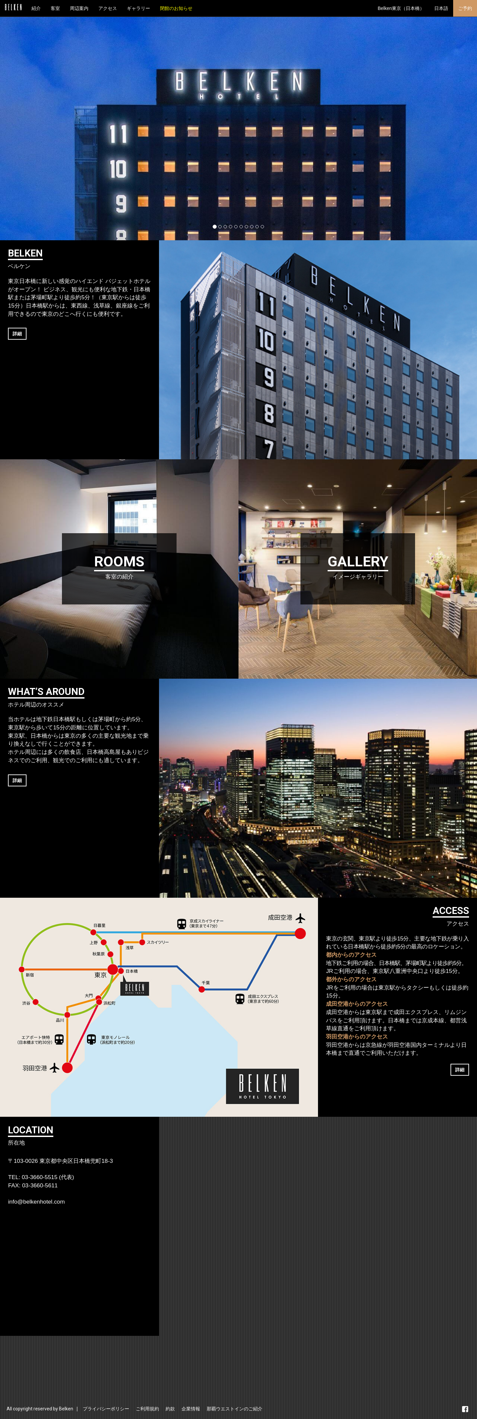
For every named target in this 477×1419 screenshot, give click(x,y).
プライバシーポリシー (106, 1408)
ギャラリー (138, 8)
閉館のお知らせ (176, 8)
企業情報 (191, 1408)
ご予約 (465, 8)
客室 (55, 8)
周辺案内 (79, 8)
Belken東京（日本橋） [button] (401, 8)
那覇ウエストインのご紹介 (234, 1408)
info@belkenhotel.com (36, 1201)
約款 (170, 1408)
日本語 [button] (441, 8)
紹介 (36, 8)
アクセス (107, 8)
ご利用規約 (147, 1408)
